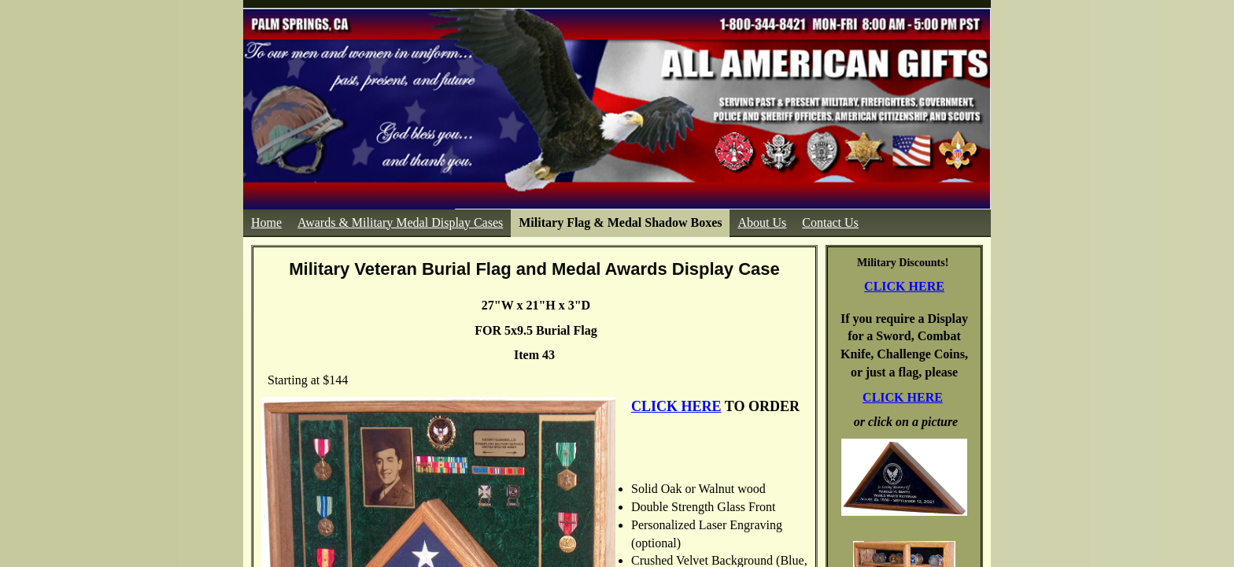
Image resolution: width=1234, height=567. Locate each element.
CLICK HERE (904, 286)
